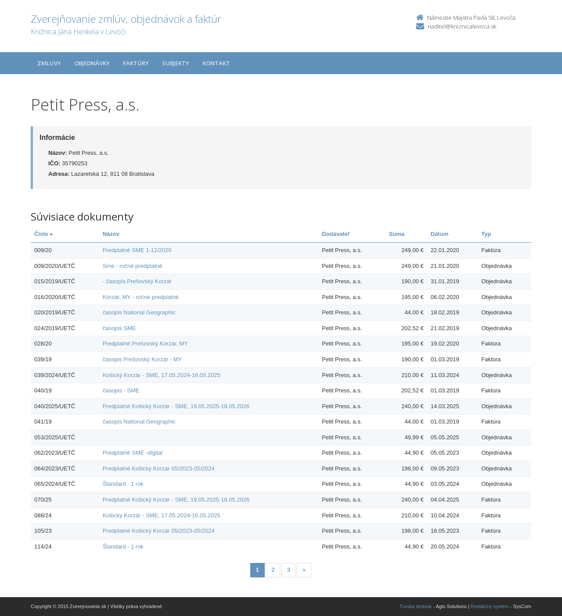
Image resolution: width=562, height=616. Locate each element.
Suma (396, 234)
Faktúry (136, 63)
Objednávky (92, 63)
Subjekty (175, 63)
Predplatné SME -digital (133, 452)
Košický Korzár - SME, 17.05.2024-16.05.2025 (161, 375)
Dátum (439, 234)
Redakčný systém (490, 606)
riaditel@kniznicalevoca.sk (462, 26)
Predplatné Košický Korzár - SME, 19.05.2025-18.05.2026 (176, 406)
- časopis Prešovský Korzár (137, 281)
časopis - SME (121, 390)
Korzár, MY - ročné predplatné (141, 297)
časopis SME (119, 328)
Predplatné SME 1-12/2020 (137, 250)
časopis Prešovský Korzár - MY (142, 359)
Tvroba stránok (416, 606)
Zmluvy (49, 63)
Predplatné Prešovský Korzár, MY (145, 343)
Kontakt (216, 63)
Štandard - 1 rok (123, 484)
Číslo (43, 234)
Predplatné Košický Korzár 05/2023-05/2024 (159, 468)
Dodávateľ (336, 234)
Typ (486, 234)
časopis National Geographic (139, 312)
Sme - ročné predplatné (132, 266)
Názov (111, 234)
